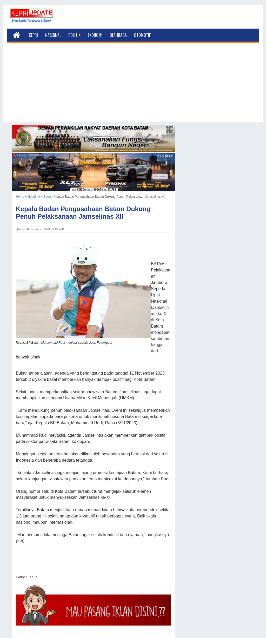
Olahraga (118, 35)
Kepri (33, 35)
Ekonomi (95, 35)
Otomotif (142, 35)
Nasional (53, 35)
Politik (74, 35)
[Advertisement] (133, 85)
